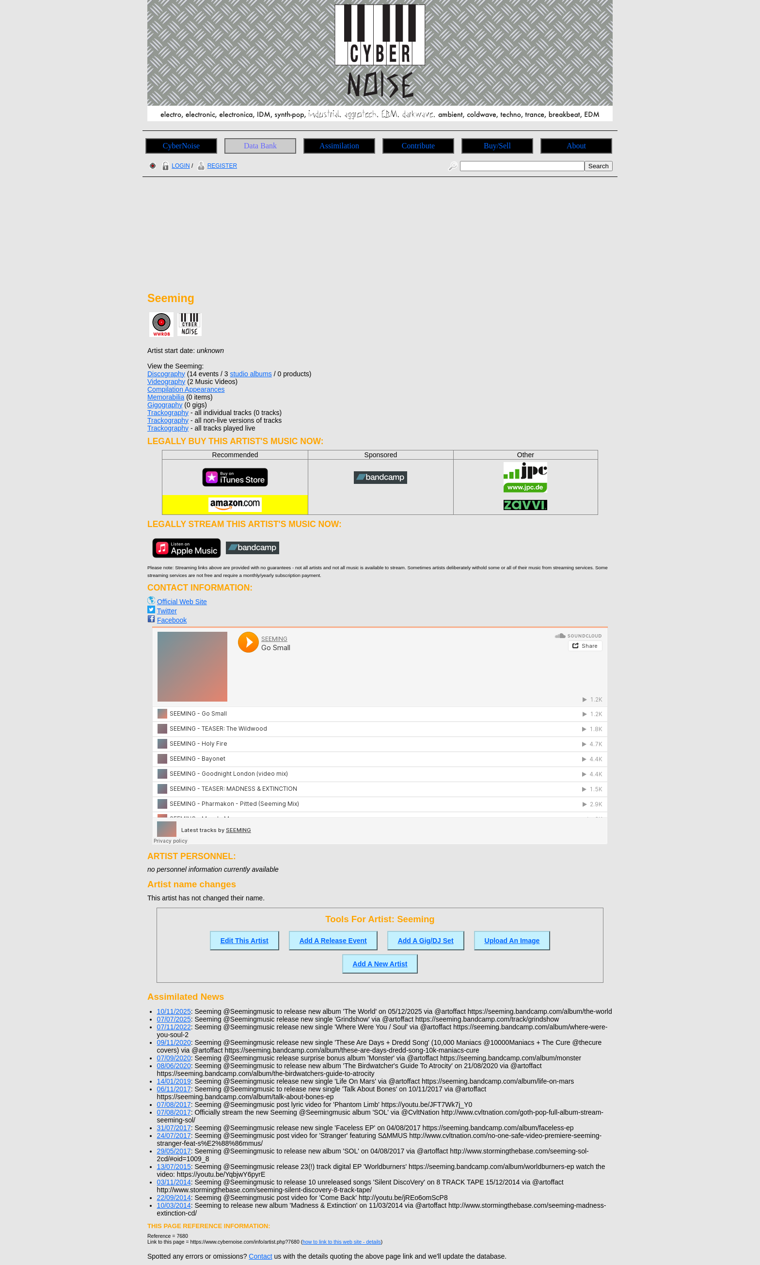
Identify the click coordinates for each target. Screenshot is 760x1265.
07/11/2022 (174, 1027)
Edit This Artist (245, 941)
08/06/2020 (174, 1066)
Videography (166, 381)
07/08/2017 (174, 1104)
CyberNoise (181, 146)
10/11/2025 (174, 1011)
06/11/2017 (174, 1089)
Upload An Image (512, 941)
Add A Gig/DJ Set (426, 941)
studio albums (250, 374)
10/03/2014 (174, 1205)
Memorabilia (165, 397)
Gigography (164, 405)
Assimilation (339, 146)
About (576, 146)
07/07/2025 (174, 1019)
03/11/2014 (174, 1182)
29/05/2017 (174, 1151)
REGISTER (216, 165)
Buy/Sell (497, 146)
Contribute (418, 146)
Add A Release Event (333, 941)
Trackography (168, 412)
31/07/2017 (174, 1128)
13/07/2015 (174, 1166)
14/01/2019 (174, 1081)
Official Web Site (182, 602)
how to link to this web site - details (341, 1242)
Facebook (172, 620)
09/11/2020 (174, 1042)
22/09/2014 (174, 1197)
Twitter (167, 611)
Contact (260, 1256)
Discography (166, 374)
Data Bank (260, 146)
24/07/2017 (174, 1135)
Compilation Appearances (186, 389)
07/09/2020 (174, 1058)
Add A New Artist (380, 964)
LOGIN (174, 165)
